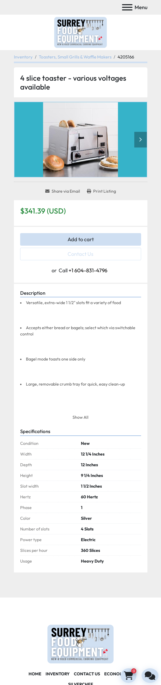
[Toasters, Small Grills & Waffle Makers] (75, 57)
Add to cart (81, 239)
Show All (80, 417)
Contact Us (80, 254)
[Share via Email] (63, 191)
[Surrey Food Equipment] (80, 643)
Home (35, 673)
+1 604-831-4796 (88, 270)
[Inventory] (23, 57)
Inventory (58, 673)
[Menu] (127, 7)
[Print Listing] (101, 191)
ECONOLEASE (118, 673)
